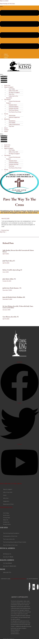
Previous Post (4, 230)
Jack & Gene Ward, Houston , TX (12, 288)
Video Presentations (14, 124)
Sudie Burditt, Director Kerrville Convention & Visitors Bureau (18, 251)
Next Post (3, 232)
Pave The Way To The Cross (7, 3)
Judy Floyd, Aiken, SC (9, 261)
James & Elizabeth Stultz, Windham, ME (14, 297)
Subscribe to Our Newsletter (12, 96)
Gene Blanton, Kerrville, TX (11, 317)
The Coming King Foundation (18, 578)
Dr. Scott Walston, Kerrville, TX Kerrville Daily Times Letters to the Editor (18, 306)
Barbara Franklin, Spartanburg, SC (12, 270)
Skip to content (4, 0)
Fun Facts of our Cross (15, 112)
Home (6, 57)
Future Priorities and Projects (13, 102)
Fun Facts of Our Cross (15, 168)
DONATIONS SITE (6, 507)
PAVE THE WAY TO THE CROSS (11, 483)
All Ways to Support (14, 153)
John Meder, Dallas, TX (9, 279)
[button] (19, 29)
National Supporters (14, 117)
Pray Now (11, 126)
